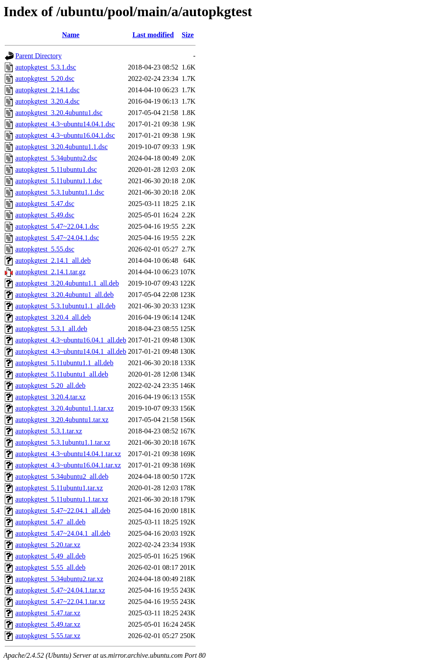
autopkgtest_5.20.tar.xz (47, 544)
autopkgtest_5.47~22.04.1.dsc (57, 226)
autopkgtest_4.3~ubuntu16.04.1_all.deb (70, 340)
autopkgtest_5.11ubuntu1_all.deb (61, 374)
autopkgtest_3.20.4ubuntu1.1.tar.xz (64, 408)
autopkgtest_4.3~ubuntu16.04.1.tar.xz (68, 465)
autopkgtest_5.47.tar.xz (47, 613)
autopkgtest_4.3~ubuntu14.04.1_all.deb (70, 351)
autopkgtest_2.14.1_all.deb (53, 260)
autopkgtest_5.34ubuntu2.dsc (56, 158)
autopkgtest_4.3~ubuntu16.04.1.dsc (65, 135)
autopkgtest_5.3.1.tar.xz (48, 431)
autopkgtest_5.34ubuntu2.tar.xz (59, 579)
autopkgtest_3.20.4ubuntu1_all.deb (64, 294)
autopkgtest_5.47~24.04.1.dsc (57, 237)
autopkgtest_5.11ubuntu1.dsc (56, 169)
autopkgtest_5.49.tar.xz (47, 624)
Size (188, 34)
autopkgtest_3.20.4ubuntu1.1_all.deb (67, 283)
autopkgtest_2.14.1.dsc (47, 90)
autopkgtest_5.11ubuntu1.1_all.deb (64, 362)
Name (70, 34)
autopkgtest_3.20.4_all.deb (53, 317)
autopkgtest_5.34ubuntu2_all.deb (61, 476)
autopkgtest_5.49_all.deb (50, 556)
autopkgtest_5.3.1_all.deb (51, 328)
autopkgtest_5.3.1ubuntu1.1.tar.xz (62, 442)
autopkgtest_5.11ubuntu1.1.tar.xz (61, 499)
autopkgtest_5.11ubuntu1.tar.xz (59, 488)
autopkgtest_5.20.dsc (44, 78)
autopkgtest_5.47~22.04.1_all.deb (62, 510)
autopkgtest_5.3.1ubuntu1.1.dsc (59, 192)
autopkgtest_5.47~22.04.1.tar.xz (60, 601)
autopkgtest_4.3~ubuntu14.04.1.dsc (65, 124)
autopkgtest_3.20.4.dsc (47, 101)
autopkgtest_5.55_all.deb (50, 567)
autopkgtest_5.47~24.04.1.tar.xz (60, 590)
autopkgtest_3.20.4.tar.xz (50, 397)
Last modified (153, 34)
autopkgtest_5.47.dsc (44, 203)
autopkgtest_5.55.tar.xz (47, 635)
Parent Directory (38, 55)
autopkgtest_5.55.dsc (44, 249)
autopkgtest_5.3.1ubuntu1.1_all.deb (65, 306)
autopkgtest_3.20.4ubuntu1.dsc (59, 112)
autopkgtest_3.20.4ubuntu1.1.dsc (61, 146)
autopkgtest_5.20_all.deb (50, 385)
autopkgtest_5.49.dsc (44, 215)
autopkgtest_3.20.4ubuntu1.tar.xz (61, 419)
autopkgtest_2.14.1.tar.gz (50, 272)
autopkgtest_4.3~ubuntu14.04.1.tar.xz (68, 453)
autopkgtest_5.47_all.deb (50, 522)
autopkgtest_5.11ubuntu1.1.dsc (58, 181)
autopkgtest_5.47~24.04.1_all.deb (62, 533)
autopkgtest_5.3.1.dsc (45, 67)
